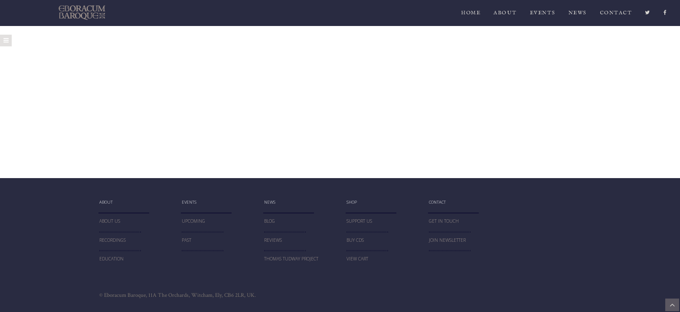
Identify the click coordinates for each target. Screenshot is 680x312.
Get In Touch (444, 221)
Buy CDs (355, 240)
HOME (471, 15)
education (111, 259)
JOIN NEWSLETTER (447, 240)
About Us (109, 221)
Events (543, 15)
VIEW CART (357, 259)
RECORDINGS (112, 240)
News (578, 15)
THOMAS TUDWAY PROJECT (291, 259)
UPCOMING (193, 221)
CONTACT (616, 15)
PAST (186, 240)
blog (269, 221)
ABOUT (505, 15)
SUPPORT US (359, 221)
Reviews (273, 240)
